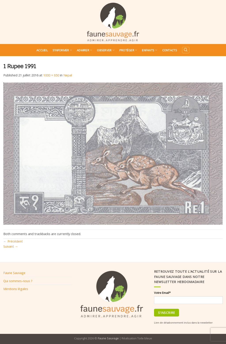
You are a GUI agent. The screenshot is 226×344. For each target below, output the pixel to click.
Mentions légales (15, 289)
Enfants (149, 50)
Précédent (13, 241)
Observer (106, 50)
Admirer (84, 50)
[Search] (185, 50)
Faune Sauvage (14, 272)
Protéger (128, 50)
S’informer (62, 50)
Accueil (42, 50)
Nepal (67, 75)
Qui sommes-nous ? (17, 281)
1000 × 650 (51, 75)
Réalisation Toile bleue (137, 338)
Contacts (169, 50)
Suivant (10, 246)
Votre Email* (162, 293)
